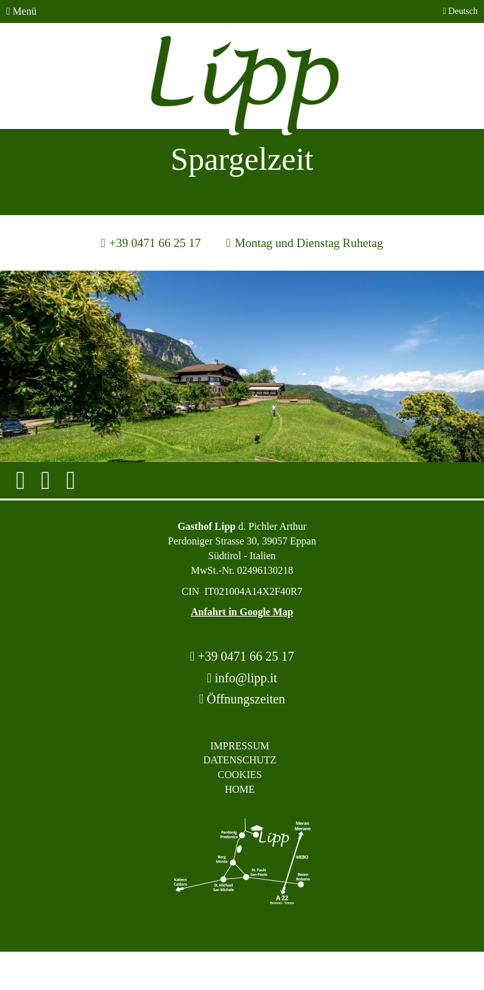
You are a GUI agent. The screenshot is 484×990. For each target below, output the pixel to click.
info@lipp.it (242, 678)
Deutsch (460, 11)
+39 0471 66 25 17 (242, 656)
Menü (21, 11)
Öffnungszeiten (242, 699)
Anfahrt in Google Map (242, 611)
